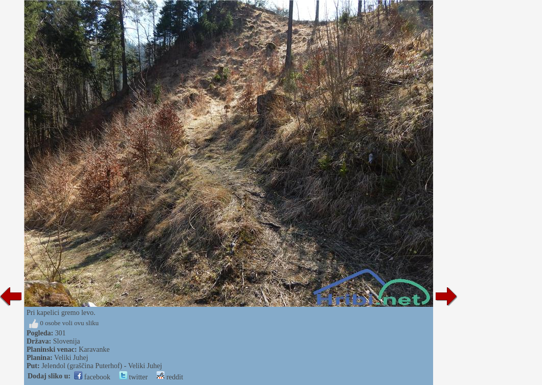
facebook (92, 377)
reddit (169, 377)
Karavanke (94, 349)
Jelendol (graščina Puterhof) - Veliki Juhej (101, 366)
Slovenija (66, 341)
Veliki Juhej (71, 357)
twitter (133, 377)
